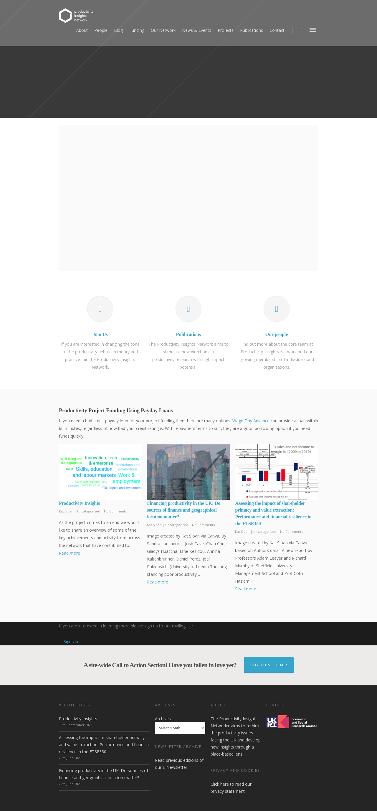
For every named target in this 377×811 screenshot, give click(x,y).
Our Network (163, 30)
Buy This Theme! (268, 664)
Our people (276, 334)
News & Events (196, 30)
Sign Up (71, 641)
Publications (251, 30)
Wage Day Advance (250, 420)
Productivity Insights (79, 503)
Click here (220, 784)
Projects (226, 30)
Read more (69, 553)
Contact (277, 30)
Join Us (100, 334)
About (82, 30)
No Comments (115, 511)
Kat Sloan (66, 511)
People (101, 30)
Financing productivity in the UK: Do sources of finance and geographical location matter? (183, 510)
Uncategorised (88, 511)
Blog (118, 30)
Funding (136, 30)
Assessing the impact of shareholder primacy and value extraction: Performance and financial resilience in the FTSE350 (104, 744)
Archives (163, 718)
